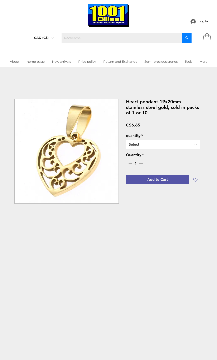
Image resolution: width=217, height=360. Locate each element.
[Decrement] (130, 163)
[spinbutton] (135, 163)
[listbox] (43, 38)
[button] (43, 38)
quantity (134, 135)
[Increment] (141, 163)
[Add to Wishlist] (195, 179)
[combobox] (163, 144)
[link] (207, 37)
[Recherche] (119, 38)
